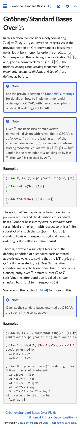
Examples (10, 169)
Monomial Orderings (59, 93)
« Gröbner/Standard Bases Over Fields (29, 412)
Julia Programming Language (59, 423)
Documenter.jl (25, 423)
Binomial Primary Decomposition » (53, 417)
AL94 (43, 290)
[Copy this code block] (73, 177)
